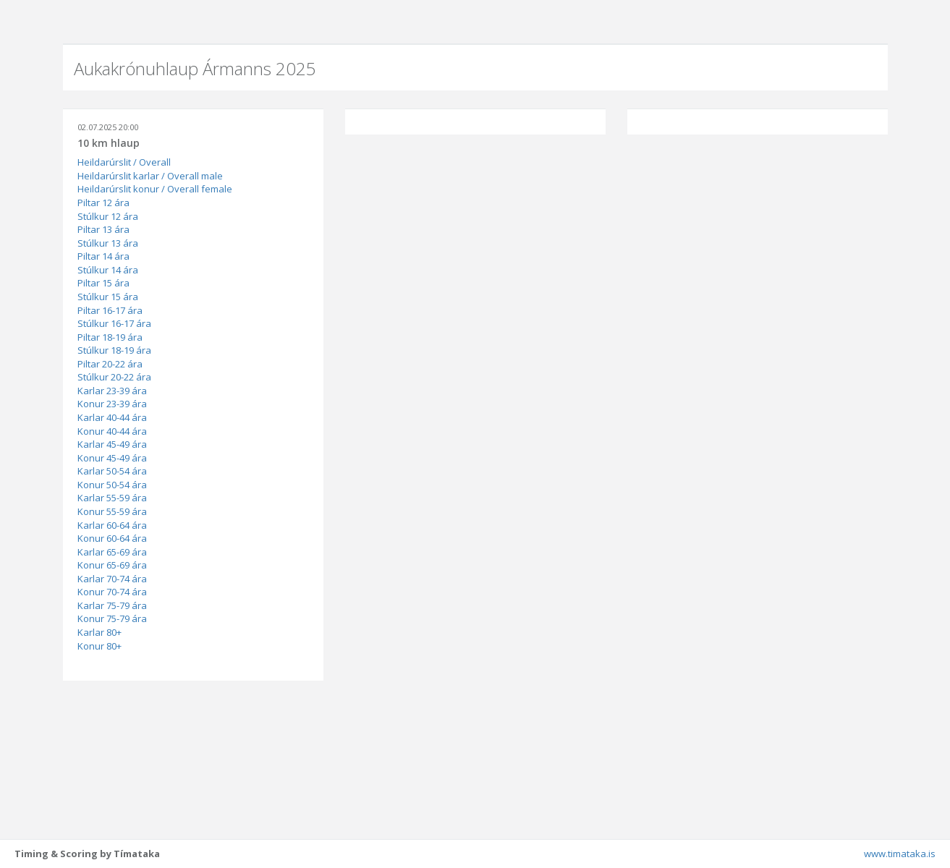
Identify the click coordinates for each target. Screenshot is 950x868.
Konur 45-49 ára (112, 457)
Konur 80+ (99, 645)
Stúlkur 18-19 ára (114, 350)
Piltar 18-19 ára (110, 337)
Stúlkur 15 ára (107, 296)
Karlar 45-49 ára (112, 444)
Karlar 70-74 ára (112, 578)
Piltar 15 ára (103, 282)
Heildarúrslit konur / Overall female (154, 188)
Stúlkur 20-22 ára (114, 376)
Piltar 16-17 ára (110, 310)
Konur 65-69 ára (112, 564)
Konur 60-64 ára (112, 538)
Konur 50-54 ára (112, 484)
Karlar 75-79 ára (112, 605)
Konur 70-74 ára (112, 591)
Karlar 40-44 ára (112, 417)
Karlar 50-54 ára (112, 470)
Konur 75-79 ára (112, 618)
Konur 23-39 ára (112, 403)
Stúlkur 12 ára (107, 216)
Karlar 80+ (99, 632)
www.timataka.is (900, 853)
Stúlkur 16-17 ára (114, 323)
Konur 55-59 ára (112, 511)
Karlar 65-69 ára (112, 551)
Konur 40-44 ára (112, 431)
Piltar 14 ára (103, 256)
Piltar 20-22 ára (110, 363)
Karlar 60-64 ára (112, 525)
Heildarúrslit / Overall (124, 162)
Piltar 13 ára (103, 229)
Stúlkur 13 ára (107, 243)
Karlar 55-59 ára (112, 497)
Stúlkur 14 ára (107, 269)
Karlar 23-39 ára (112, 390)
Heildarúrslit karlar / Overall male (150, 175)
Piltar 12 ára (103, 202)
